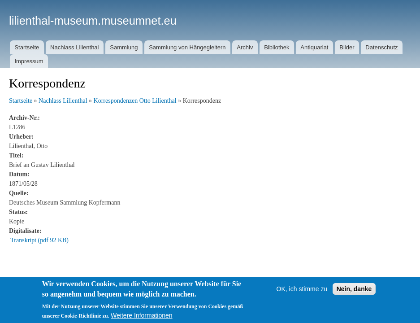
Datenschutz (381, 47)
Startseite (26, 47)
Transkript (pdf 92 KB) (39, 240)
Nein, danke (354, 288)
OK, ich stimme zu (302, 288)
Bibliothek (276, 47)
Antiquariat (314, 47)
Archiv (245, 47)
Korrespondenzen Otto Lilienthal (135, 100)
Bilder (346, 47)
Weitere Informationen (141, 315)
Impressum (28, 61)
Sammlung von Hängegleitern (187, 47)
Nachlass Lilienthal (74, 47)
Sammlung (124, 47)
